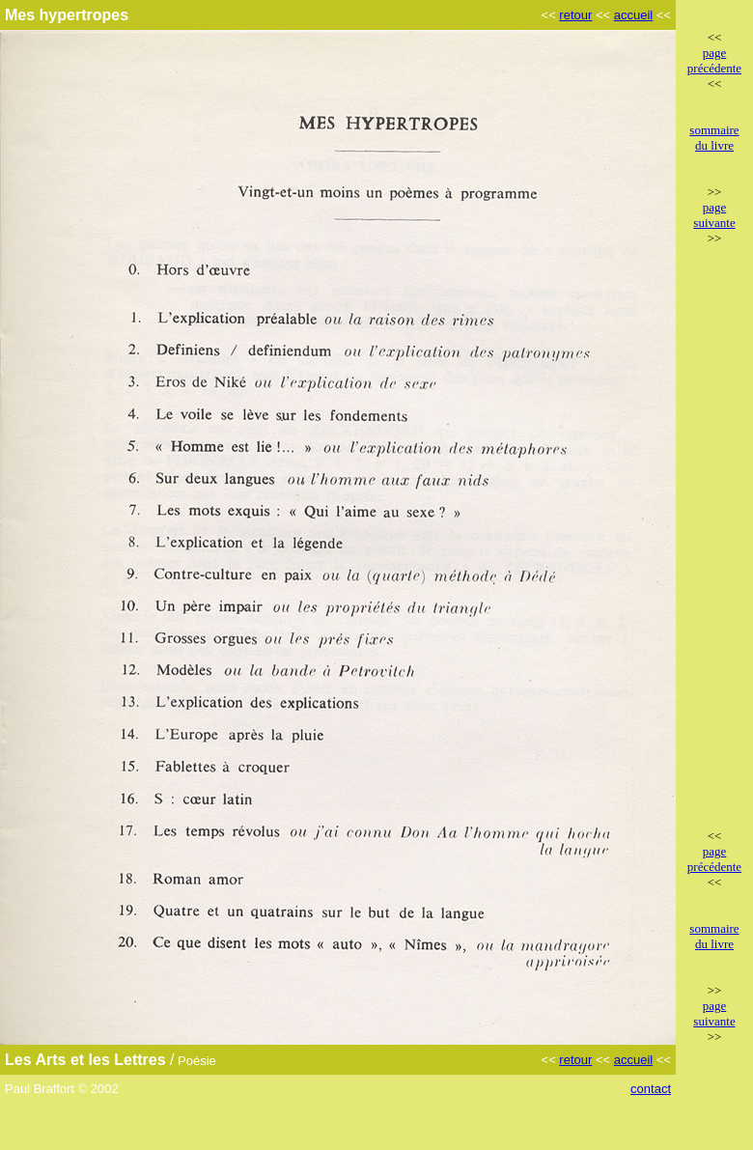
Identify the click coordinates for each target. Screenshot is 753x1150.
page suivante (714, 215)
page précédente (714, 60)
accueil (633, 15)
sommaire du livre (714, 138)
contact (650, 1088)
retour (575, 15)
